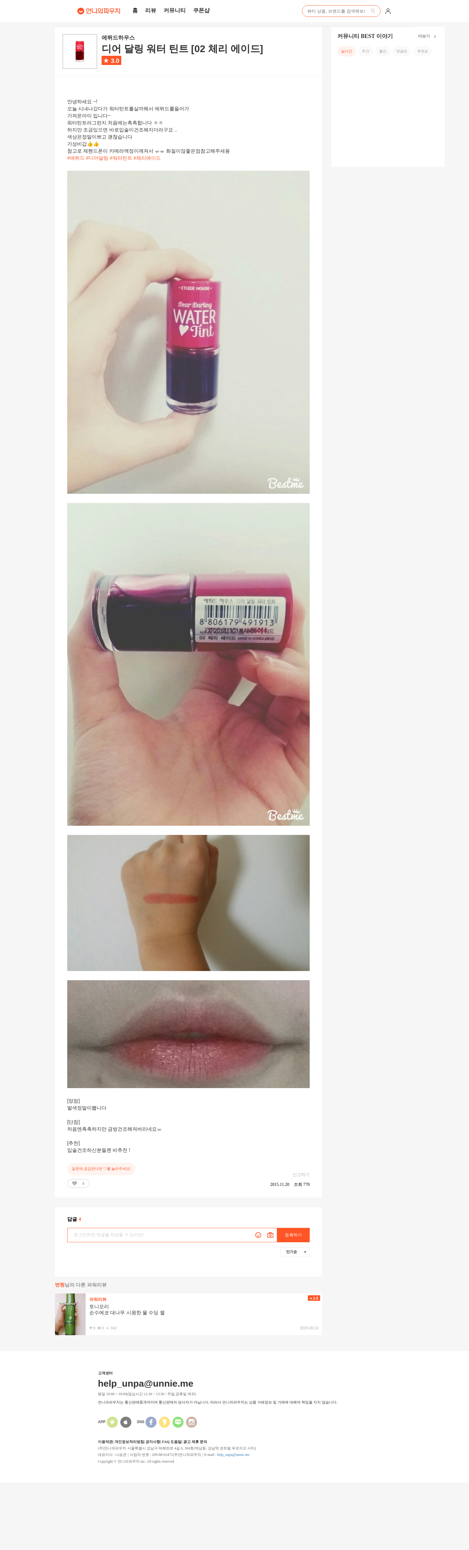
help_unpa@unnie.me (233, 1455)
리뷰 (150, 10)
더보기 (428, 36)
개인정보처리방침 (129, 1442)
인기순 (296, 1252)
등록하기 (293, 1235)
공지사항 (152, 1442)
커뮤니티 (175, 10)
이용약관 (105, 1442)
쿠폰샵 (201, 10)
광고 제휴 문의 (195, 1442)
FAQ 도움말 (171, 1442)
